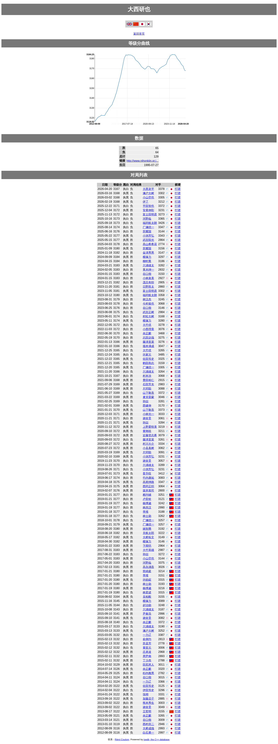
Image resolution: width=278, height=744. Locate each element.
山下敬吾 (148, 392)
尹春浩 (147, 613)
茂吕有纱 (148, 282)
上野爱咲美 (150, 426)
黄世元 (147, 647)
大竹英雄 (148, 549)
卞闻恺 (147, 545)
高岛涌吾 (148, 566)
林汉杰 (147, 299)
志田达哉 (148, 337)
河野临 (147, 218)
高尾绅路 (148, 481)
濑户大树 (148, 193)
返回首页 (139, 33)
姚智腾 (147, 528)
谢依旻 (147, 418)
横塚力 (147, 256)
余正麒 (147, 333)
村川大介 (148, 443)
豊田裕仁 (148, 380)
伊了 (145, 201)
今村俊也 (148, 303)
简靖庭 (147, 571)
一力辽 (147, 634)
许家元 (147, 354)
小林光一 (148, 414)
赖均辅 (147, 494)
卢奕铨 (147, 498)
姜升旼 (147, 473)
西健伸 (147, 405)
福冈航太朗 (150, 222)
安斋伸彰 (148, 210)
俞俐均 (147, 639)
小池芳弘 (148, 235)
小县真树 (148, 448)
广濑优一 (148, 227)
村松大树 (148, 316)
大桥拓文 (148, 537)
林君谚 (147, 592)
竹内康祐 (148, 477)
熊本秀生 (148, 702)
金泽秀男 (148, 252)
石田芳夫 (148, 384)
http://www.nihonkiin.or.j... (142, 160)
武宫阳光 (148, 239)
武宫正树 (148, 312)
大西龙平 (148, 188)
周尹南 (147, 656)
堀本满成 (148, 346)
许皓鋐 (147, 579)
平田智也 (148, 205)
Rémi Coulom (122, 739)
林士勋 (147, 515)
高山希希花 (150, 244)
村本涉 (147, 375)
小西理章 (148, 329)
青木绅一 (148, 269)
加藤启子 (148, 698)
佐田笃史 (148, 358)
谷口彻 (147, 273)
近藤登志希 (150, 435)
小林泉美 (148, 278)
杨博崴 (147, 503)
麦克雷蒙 (148, 397)
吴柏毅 (147, 596)
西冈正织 (148, 486)
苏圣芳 (147, 643)
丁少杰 (147, 660)
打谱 (177, 188)
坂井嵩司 (148, 490)
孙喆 (145, 401)
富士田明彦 (150, 214)
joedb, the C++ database (156, 739)
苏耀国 (147, 231)
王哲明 (147, 711)
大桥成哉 (148, 728)
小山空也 (148, 197)
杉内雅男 (148, 673)
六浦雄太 (148, 265)
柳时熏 (147, 261)
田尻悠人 (148, 664)
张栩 (145, 694)
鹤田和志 (148, 363)
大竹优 (147, 324)
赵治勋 (147, 605)
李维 (145, 511)
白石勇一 (148, 732)
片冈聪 (147, 388)
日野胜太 (148, 286)
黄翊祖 (147, 431)
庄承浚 (147, 651)
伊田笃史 (148, 690)
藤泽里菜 (148, 341)
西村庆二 (148, 724)
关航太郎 (148, 532)
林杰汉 (147, 507)
